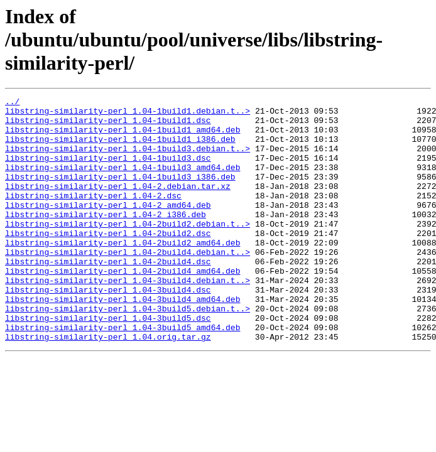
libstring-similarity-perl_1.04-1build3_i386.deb (120, 193)
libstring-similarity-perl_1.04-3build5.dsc (108, 363)
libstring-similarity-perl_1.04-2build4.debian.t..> (127, 283)
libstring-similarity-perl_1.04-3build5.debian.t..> (127, 351)
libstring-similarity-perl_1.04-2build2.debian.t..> (127, 250)
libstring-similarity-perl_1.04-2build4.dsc (108, 295)
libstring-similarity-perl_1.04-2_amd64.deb (108, 227)
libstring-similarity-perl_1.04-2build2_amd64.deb (122, 272)
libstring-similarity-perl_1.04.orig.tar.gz (108, 385)
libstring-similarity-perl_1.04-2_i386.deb (105, 238)
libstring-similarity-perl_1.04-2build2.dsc (108, 261)
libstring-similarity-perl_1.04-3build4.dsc (108, 329)
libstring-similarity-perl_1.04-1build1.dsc (108, 125)
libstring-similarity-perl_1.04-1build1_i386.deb (120, 148)
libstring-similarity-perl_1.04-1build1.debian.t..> (127, 114)
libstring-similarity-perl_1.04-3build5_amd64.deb (122, 374)
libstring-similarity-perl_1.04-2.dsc (93, 216)
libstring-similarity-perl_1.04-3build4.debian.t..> (127, 317)
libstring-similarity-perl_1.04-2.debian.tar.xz (118, 204)
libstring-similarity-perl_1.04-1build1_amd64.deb (122, 137)
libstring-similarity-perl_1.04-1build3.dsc (108, 170)
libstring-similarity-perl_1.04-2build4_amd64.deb (122, 306)
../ (12, 103)
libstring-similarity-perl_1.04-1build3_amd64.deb (122, 182)
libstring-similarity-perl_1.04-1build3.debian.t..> (127, 159)
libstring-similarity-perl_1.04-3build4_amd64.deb (122, 340)
